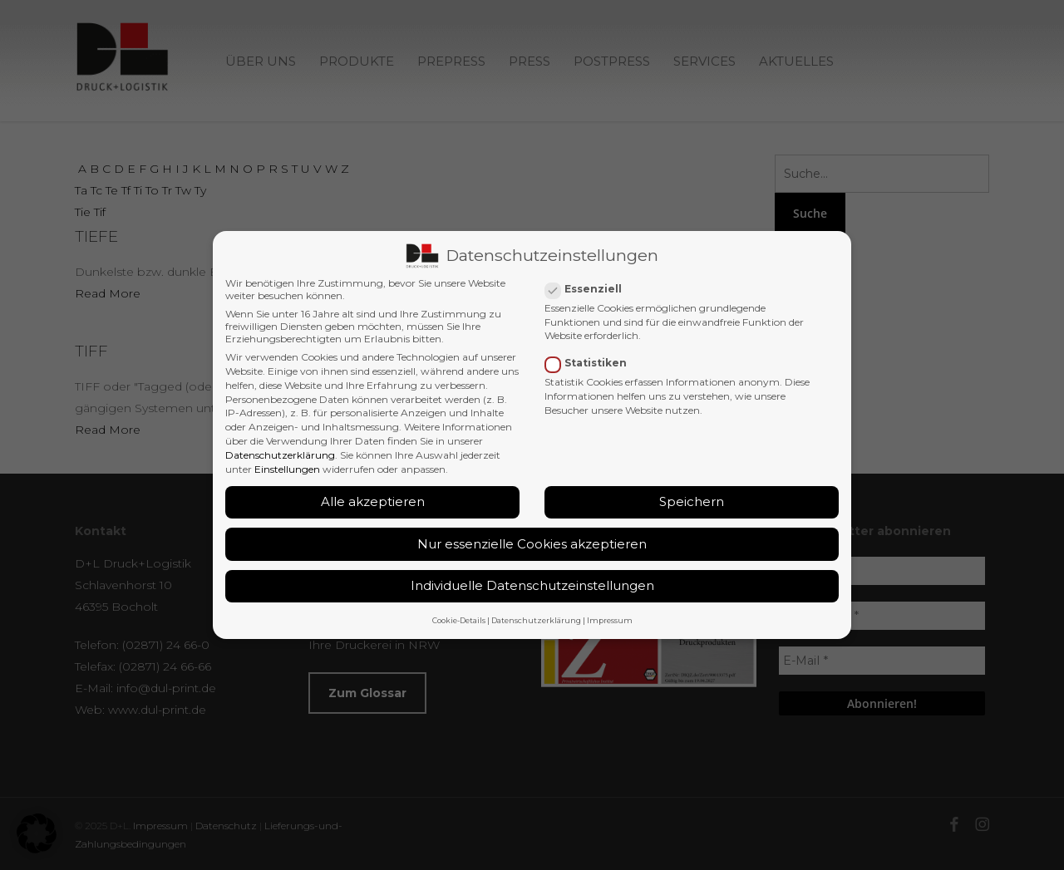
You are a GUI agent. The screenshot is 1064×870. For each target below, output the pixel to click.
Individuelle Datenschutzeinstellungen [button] (532, 585)
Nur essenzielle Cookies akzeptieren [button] (532, 544)
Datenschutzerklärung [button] (536, 620)
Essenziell (590, 289)
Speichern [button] (691, 501)
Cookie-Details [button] (458, 620)
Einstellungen (287, 469)
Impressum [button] (610, 620)
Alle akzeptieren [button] (373, 501)
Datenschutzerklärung (280, 455)
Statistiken (592, 362)
